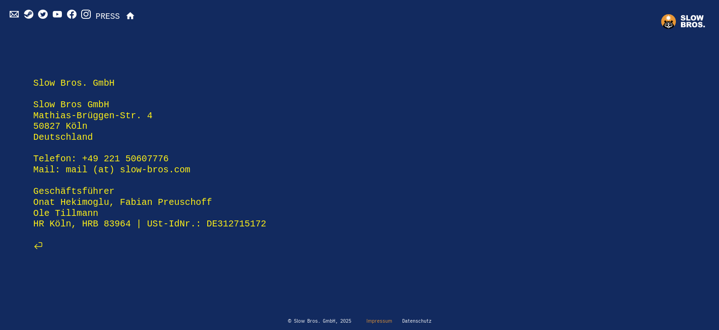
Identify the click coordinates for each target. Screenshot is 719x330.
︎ (130, 16)
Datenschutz (416, 321)
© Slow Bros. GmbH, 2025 (319, 321)
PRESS (108, 16)
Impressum (378, 321)
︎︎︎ (38, 246)
